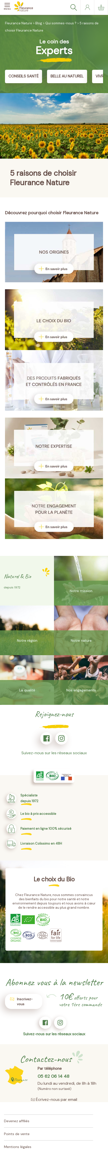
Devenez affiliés (16, 1121)
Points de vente (17, 1134)
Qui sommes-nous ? (60, 23)
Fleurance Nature (18, 23)
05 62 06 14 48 (53, 1076)
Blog (38, 23)
